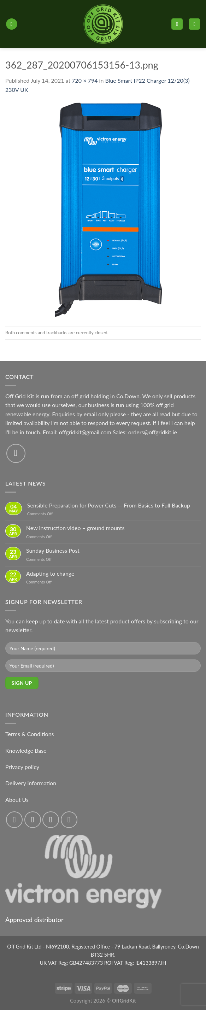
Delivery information (30, 783)
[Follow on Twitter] (50, 819)
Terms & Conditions (29, 733)
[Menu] (11, 24)
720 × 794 (85, 80)
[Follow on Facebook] (14, 819)
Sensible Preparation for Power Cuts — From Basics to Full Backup (108, 505)
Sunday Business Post (53, 550)
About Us (17, 799)
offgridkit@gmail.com (85, 432)
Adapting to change (50, 573)
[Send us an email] (15, 453)
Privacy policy (22, 766)
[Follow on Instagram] (32, 819)
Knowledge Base (26, 750)
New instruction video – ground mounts (75, 527)
